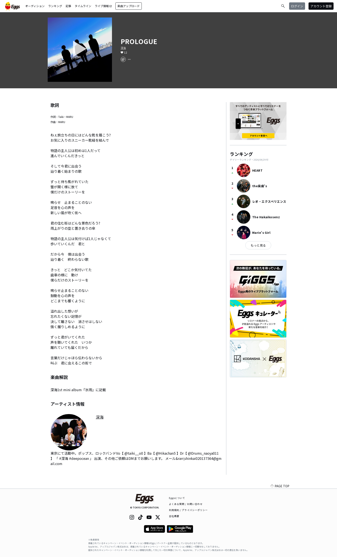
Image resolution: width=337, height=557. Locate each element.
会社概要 (174, 516)
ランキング (55, 6)
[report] (129, 59)
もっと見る (258, 245)
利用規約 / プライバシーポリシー (188, 510)
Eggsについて (177, 498)
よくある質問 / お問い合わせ (186, 504)
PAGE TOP (279, 486)
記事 (68, 6)
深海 (123, 48)
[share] (123, 59)
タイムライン (83, 6)
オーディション (35, 6)
